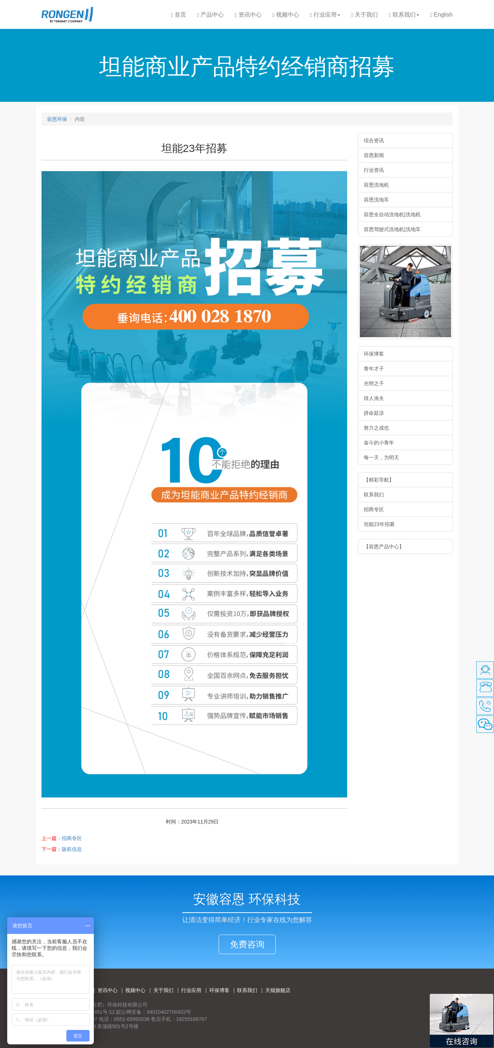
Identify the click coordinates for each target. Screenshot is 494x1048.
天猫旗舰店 (277, 990)
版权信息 (72, 849)
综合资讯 (374, 140)
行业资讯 (374, 170)
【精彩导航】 (379, 480)
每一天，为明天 (381, 457)
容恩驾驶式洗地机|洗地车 (392, 229)
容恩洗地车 (376, 200)
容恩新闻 (374, 155)
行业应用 (191, 990)
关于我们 (364, 15)
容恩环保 (57, 119)
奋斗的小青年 (379, 442)
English (441, 15)
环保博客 (374, 354)
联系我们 (374, 494)
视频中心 (285, 15)
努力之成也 (376, 428)
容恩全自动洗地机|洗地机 (392, 214)
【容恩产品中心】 (384, 546)
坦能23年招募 (379, 524)
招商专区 (72, 838)
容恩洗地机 (376, 185)
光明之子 (374, 383)
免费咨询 (247, 944)
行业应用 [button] (325, 15)
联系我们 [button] (404, 15)
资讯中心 (248, 15)
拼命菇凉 (374, 413)
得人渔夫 (374, 398)
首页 (178, 15)
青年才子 (374, 368)
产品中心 (210, 15)
